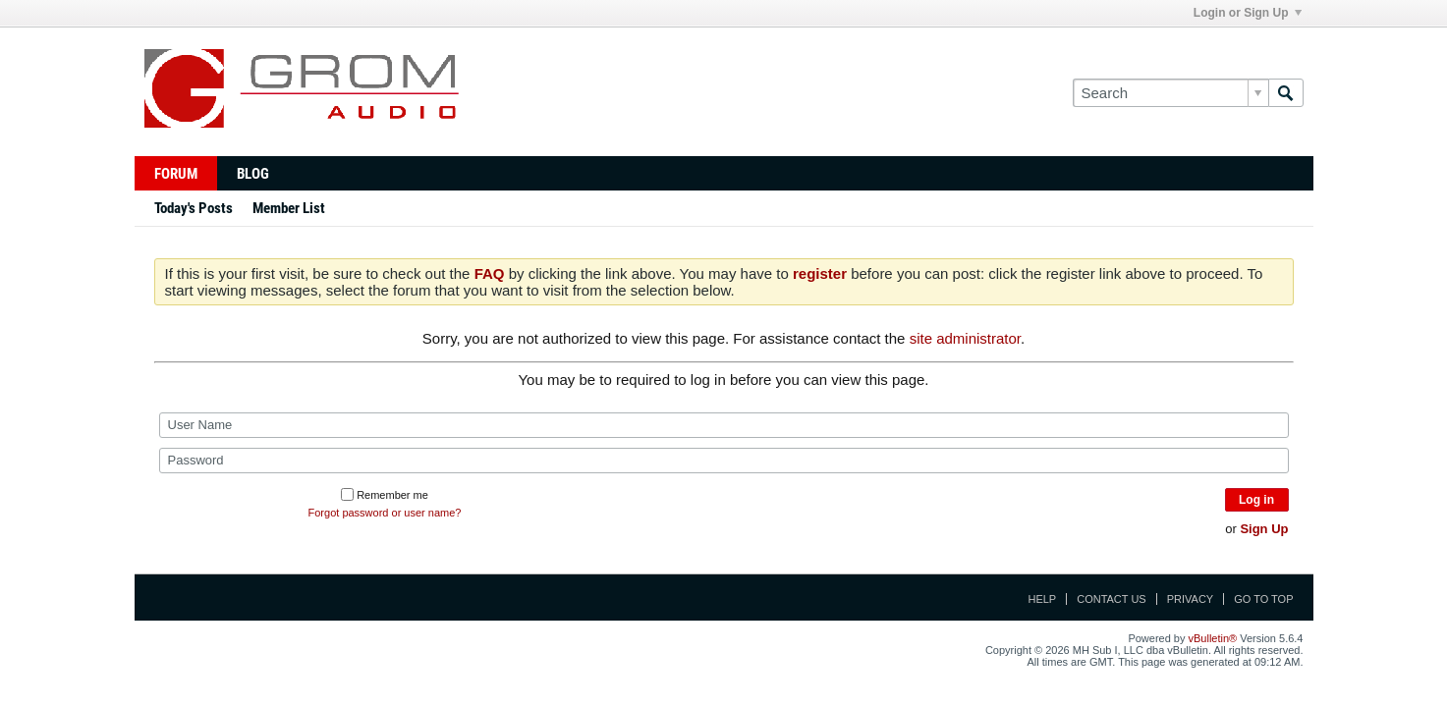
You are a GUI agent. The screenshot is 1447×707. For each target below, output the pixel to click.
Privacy (1190, 599)
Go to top (1263, 599)
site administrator (965, 338)
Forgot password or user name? (385, 512)
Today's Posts (193, 208)
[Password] (724, 460)
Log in (1256, 500)
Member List (288, 208)
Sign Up (1264, 528)
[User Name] (724, 425)
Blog (253, 174)
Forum (175, 174)
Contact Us (1111, 599)
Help (1042, 599)
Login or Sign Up (1248, 13)
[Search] (1170, 93)
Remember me (384, 495)
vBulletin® (1213, 638)
